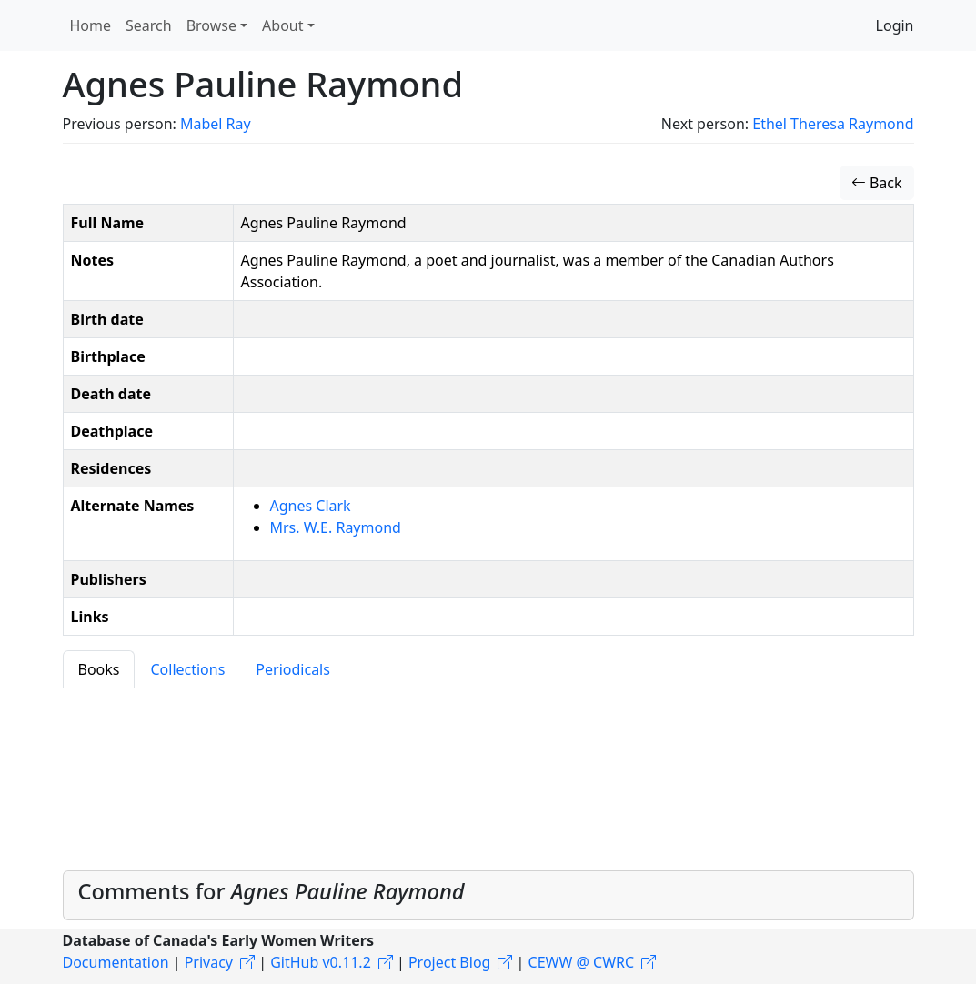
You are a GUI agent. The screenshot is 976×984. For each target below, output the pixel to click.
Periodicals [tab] (293, 669)
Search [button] (149, 25)
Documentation (116, 962)
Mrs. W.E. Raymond (335, 527)
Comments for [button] (271, 891)
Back (876, 183)
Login (895, 25)
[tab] (488, 895)
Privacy (209, 962)
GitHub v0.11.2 (320, 962)
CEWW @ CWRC (581, 962)
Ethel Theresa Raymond (832, 124)
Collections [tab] (187, 669)
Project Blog (449, 962)
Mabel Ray (215, 124)
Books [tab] (99, 669)
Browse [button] (211, 25)
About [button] (282, 25)
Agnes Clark (310, 506)
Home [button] (91, 25)
